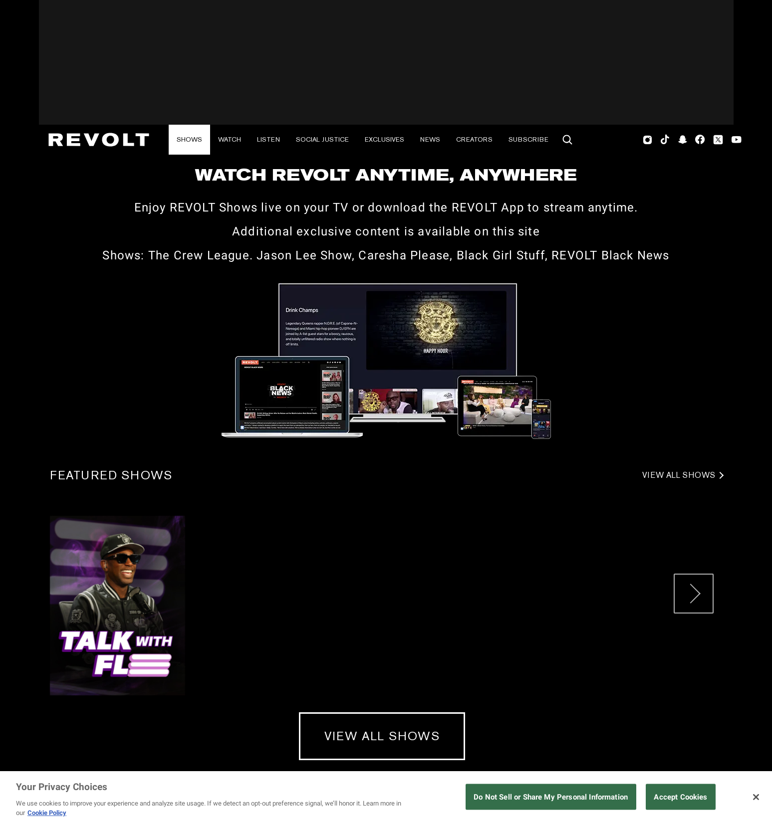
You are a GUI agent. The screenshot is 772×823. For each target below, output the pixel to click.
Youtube (737, 141)
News (430, 139)
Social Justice (322, 139)
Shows (189, 139)
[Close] (756, 797)
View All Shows (678, 475)
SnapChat (682, 140)
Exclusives (384, 139)
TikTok (665, 140)
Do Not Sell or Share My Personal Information (551, 796)
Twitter (718, 140)
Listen (268, 139)
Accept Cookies (680, 796)
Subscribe (528, 139)
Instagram (647, 140)
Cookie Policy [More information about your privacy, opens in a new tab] (46, 813)
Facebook (700, 140)
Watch (229, 139)
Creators (474, 139)
